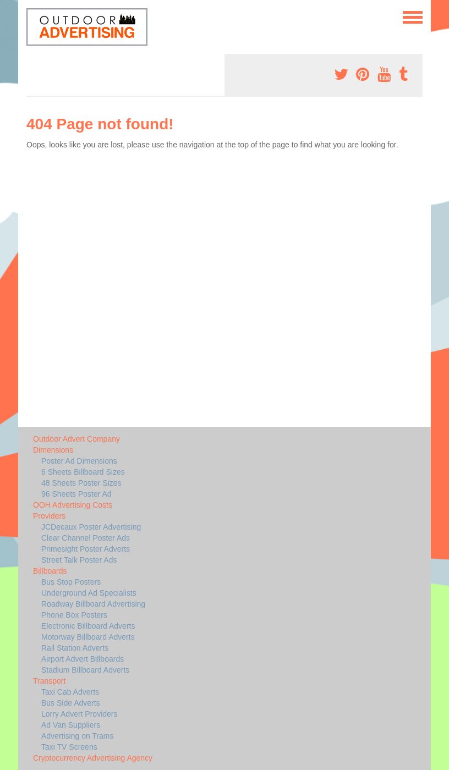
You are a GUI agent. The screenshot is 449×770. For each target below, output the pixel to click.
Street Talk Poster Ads (79, 560)
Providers (49, 516)
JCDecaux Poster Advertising (91, 526)
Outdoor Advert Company (76, 439)
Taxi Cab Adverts (70, 692)
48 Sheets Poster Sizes (81, 483)
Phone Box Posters (74, 614)
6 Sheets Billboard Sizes (83, 472)
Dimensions (53, 450)
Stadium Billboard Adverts (85, 670)
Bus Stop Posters (71, 582)
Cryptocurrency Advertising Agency (92, 758)
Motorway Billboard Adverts (88, 636)
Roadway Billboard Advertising (93, 604)
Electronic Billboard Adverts (88, 626)
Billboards (50, 570)
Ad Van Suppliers (70, 725)
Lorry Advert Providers (79, 714)
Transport (49, 680)
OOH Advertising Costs (72, 505)
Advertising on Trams (77, 736)
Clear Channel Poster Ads (85, 538)
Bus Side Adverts (70, 702)
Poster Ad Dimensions (79, 461)
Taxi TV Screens (69, 747)
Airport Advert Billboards (82, 658)
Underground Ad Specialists (88, 592)
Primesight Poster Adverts (85, 548)
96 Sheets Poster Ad (76, 494)
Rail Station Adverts (74, 648)
